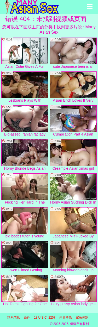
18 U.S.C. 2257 (44, 317)
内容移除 (65, 317)
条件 (27, 317)
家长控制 (82, 317)
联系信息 (13, 317)
